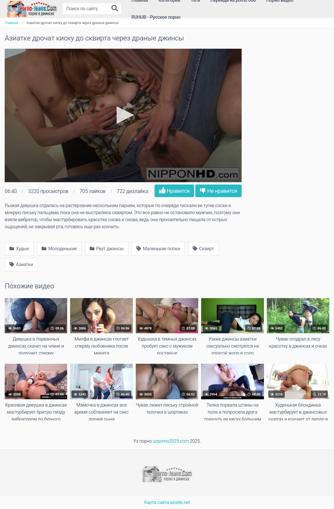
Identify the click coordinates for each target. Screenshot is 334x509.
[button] (123, 115)
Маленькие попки (158, 248)
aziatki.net (180, 502)
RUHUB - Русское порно (155, 17)
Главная (11, 23)
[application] (123, 115)
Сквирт (203, 248)
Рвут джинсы (107, 248)
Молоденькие (59, 248)
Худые (19, 248)
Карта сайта (156, 502)
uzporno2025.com (171, 441)
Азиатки (21, 264)
